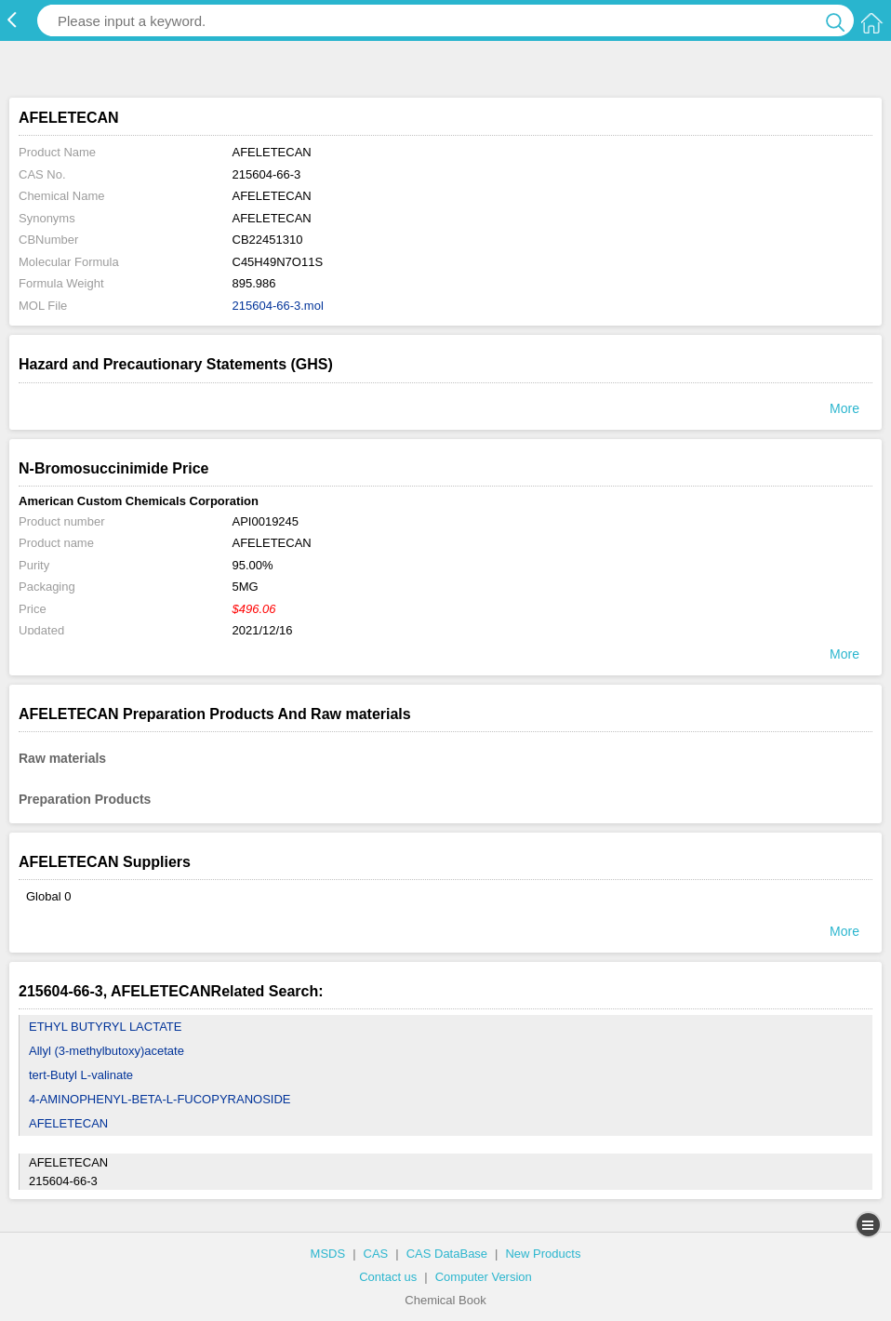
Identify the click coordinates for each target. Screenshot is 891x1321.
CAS (376, 1254)
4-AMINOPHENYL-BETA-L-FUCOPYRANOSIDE (159, 1099)
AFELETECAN (68, 1123)
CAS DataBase (446, 1254)
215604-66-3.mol (278, 306)
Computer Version (483, 1277)
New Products (542, 1254)
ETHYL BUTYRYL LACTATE (105, 1027)
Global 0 (48, 896)
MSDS (328, 1254)
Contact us (388, 1277)
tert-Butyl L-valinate (81, 1075)
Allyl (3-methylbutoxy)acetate (106, 1051)
